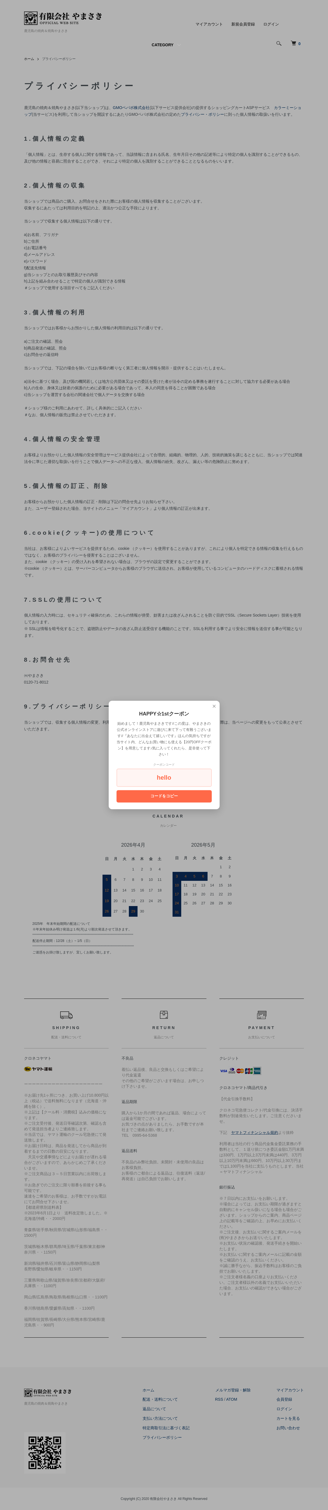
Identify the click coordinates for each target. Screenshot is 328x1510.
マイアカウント (209, 24)
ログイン (271, 24)
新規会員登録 (243, 24)
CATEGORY (163, 45)
